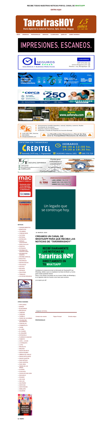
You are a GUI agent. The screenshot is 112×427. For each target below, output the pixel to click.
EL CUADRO (22, 331)
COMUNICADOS (23, 233)
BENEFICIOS (22, 229)
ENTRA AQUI (56, 10)
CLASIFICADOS (55, 34)
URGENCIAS (25, 34)
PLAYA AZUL (22, 371)
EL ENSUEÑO (23, 333)
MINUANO (22, 348)
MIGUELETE (22, 346)
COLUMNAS (22, 231)
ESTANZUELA (23, 335)
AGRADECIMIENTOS (24, 227)
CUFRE (21, 327)
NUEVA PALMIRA (23, 352)
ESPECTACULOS (23, 244)
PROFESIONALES (35, 34)
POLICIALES (22, 264)
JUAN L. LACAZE (23, 341)
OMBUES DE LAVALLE (25, 354)
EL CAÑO (21, 329)
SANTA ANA (22, 385)
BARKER (21, 306)
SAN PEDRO (22, 383)
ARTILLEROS (22, 304)
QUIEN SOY (64, 34)
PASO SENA (22, 364)
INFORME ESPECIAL (24, 256)
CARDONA (22, 314)
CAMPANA (22, 312)
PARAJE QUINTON (24, 358)
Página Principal (57, 316)
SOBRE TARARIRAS (74, 34)
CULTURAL (22, 235)
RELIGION (22, 268)
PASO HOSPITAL (23, 362)
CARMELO (22, 316)
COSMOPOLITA (23, 325)
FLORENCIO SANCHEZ (25, 337)
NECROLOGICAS (23, 262)
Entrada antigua (72, 316)
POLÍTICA (21, 266)
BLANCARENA (23, 308)
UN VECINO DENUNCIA (25, 276)
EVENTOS (22, 246)
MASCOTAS (22, 258)
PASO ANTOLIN (23, 360)
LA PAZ (21, 344)
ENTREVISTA (22, 239)
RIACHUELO (22, 375)
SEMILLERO (22, 389)
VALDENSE (22, 390)
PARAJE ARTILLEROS (25, 356)
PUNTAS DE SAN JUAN (25, 373)
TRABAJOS (22, 274)
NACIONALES (23, 260)
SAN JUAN (22, 379)
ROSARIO (21, 377)
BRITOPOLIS (22, 310)
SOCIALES (22, 270)
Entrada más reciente (41, 316)
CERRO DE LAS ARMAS (25, 318)
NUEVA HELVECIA (24, 350)
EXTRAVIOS (22, 248)
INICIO (18, 34)
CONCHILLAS (22, 323)
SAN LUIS (21, 381)
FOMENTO (22, 339)
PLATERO (21, 369)
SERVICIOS (45, 34)
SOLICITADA (22, 272)
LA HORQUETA (23, 343)
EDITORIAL (44, 311)
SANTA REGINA (23, 387)
